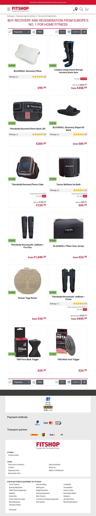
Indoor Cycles (68, 490)
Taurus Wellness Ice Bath (68, 184)
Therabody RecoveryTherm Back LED (27, 128)
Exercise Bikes (41, 484)
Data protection (54, 465)
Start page (10, 16)
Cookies (11, 467)
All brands (12, 510)
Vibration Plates (15, 505)
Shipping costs (13, 470)
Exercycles (13, 496)
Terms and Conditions (16, 465)
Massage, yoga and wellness (26, 16)
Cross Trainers (14, 484)
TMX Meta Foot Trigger (68, 359)
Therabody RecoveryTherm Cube (27, 184)
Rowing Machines (15, 487)
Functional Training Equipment (47, 499)
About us (52, 467)
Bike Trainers (41, 496)
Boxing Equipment (43, 493)
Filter (40, 32)
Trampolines (67, 487)
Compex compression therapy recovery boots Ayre (68, 71)
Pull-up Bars (40, 502)
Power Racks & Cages (17, 499)
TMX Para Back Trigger (27, 359)
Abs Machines (68, 499)
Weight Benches (42, 490)
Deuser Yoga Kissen (27, 298)
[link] (37, 423)
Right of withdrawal (56, 470)
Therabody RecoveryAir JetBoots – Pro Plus (27, 246)
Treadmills (67, 484)
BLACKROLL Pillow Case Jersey (68, 246)
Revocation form (14, 473)
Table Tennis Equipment (17, 490)
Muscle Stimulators (70, 502)
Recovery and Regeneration (47, 16)
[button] (84, 32)
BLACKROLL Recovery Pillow (27, 71)
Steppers (66, 496)
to (13, 455)
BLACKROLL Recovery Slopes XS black (68, 128)
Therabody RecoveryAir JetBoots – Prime (68, 298)
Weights (12, 493)
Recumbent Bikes (69, 493)
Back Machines (14, 502)
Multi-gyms (40, 487)
